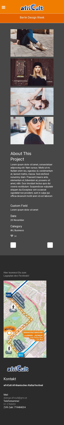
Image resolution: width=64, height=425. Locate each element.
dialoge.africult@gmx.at (15, 398)
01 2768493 (10, 404)
